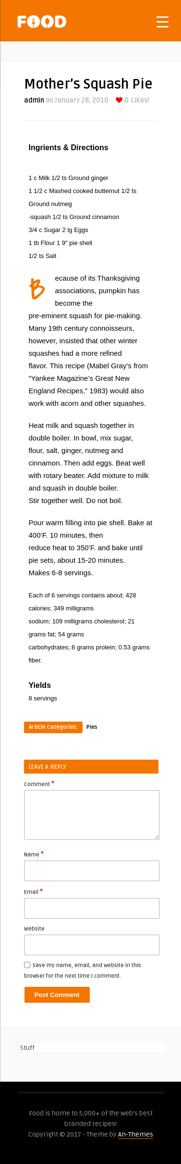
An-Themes (135, 1134)
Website (34, 929)
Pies (91, 727)
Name (34, 854)
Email (33, 891)
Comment (39, 783)
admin (34, 100)
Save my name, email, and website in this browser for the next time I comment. (82, 970)
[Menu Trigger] (162, 21)
